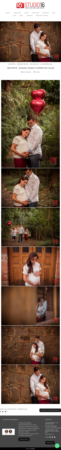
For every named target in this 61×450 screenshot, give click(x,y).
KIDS (53, 13)
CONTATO (30, 15)
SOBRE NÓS (17, 13)
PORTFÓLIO (35, 13)
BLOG (21, 15)
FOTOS (26, 13)
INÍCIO (8, 13)
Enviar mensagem (52, 426)
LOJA (14, 15)
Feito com (30, 448)
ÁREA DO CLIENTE (42, 15)
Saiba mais (24, 439)
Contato (50, 442)
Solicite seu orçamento (50, 410)
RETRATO (46, 13)
